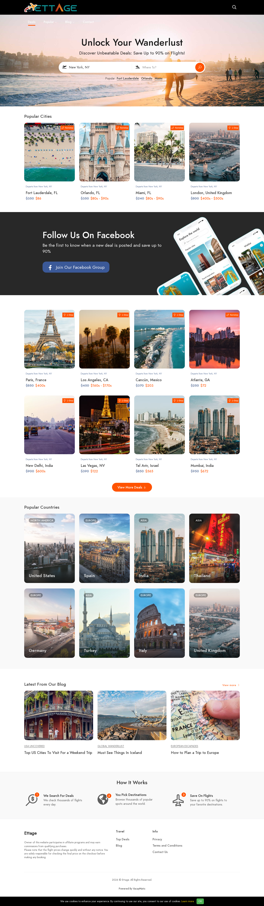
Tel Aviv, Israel (147, 465)
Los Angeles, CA (94, 379)
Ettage (30, 833)
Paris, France (36, 379)
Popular (112, 7)
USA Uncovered (34, 746)
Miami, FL (143, 192)
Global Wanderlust (111, 746)
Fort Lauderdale (128, 78)
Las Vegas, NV (93, 465)
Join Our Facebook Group (76, 267)
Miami (158, 78)
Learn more (187, 901)
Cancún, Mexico (149, 379)
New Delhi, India (39, 465)
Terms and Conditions (167, 846)
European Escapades (184, 746)
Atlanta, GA (200, 379)
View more (231, 685)
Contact (150, 7)
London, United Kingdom (211, 192)
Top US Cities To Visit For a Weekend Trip (58, 752)
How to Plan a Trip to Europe (195, 752)
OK (200, 901)
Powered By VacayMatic (132, 888)
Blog (132, 7)
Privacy (157, 839)
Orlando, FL (90, 192)
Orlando (146, 78)
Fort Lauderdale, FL (42, 192)
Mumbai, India (202, 465)
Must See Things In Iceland (120, 752)
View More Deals (132, 487)
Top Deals (122, 839)
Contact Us (160, 852)
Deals (94, 8)
